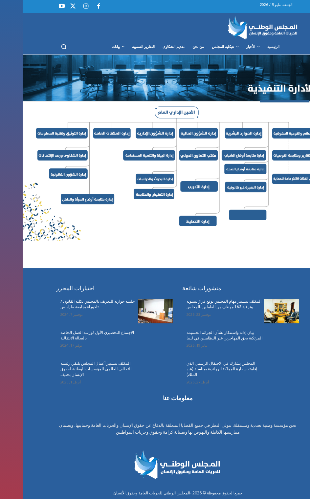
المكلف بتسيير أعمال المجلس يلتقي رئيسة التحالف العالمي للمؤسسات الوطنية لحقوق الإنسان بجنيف (73, 369)
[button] (41, 46)
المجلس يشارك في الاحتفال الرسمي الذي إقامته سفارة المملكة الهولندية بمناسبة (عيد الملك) (199, 369)
